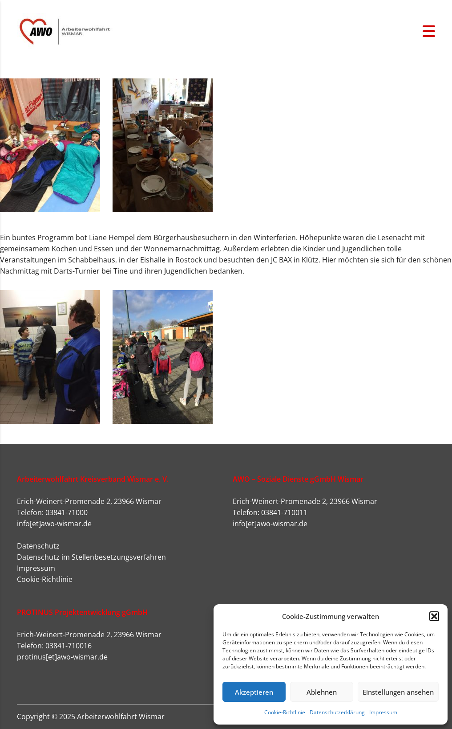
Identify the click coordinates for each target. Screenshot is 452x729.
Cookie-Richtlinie (284, 712)
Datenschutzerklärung (337, 712)
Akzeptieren (254, 692)
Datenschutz (38, 546)
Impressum (383, 712)
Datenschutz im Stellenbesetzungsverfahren (91, 557)
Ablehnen (322, 692)
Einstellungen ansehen (398, 692)
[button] (434, 616)
